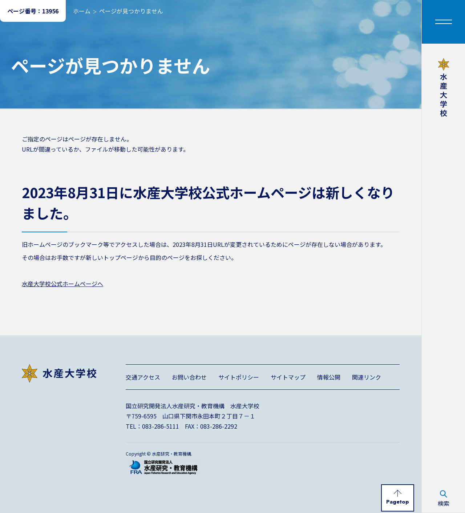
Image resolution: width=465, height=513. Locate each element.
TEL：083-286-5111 (152, 426)
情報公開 (328, 377)
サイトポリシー (238, 377)
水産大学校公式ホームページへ (62, 283)
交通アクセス (143, 377)
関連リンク (366, 377)
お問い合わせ (189, 377)
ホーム (81, 11)
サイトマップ (288, 377)
